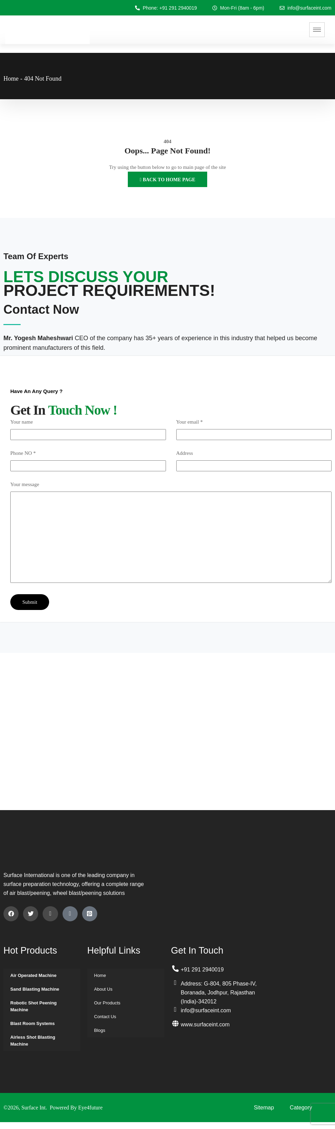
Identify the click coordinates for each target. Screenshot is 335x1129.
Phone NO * (23, 453)
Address (184, 453)
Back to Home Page (167, 179)
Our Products (107, 1002)
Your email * (189, 422)
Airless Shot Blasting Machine (32, 1041)
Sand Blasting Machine (34, 989)
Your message (24, 484)
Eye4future (90, 1107)
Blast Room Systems (32, 1023)
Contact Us (105, 1016)
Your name (21, 422)
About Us (103, 989)
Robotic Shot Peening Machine (33, 1006)
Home (11, 78)
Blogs (99, 1030)
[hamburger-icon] (317, 29)
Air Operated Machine (33, 975)
